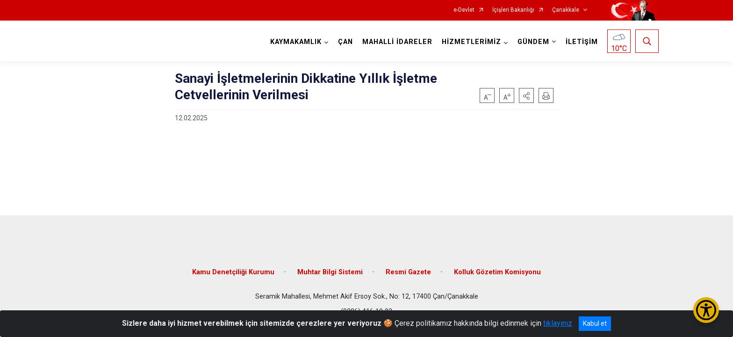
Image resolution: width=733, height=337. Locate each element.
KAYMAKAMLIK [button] (295, 42)
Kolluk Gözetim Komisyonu (497, 268)
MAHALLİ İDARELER (396, 42)
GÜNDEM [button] (532, 42)
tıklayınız (557, 323)
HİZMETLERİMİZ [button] (470, 42)
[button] (526, 95)
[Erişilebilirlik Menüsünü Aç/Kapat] (706, 310)
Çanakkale (565, 10)
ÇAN (344, 42)
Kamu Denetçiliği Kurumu (233, 268)
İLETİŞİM (581, 42)
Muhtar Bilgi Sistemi (330, 268)
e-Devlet (463, 10)
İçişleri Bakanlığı (513, 10)
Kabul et (595, 323)
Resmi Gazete (408, 268)
